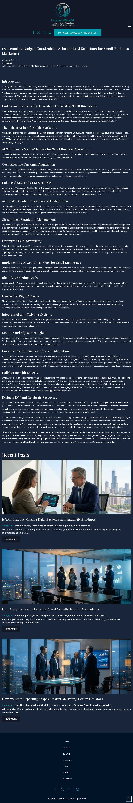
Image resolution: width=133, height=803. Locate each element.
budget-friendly (48, 66)
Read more (11, 539)
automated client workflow (90, 615)
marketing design (102, 705)
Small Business (82, 66)
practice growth (63, 525)
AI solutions (36, 66)
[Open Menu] (129, 25)
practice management (63, 615)
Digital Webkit (80, 799)
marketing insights (41, 705)
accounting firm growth (27, 615)
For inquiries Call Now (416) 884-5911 (77, 33)
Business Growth (83, 705)
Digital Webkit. (59, 799)
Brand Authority (23, 525)
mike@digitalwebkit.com (98, 442)
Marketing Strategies (65, 66)
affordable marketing (21, 66)
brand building (22, 705)
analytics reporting (62, 705)
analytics (45, 615)
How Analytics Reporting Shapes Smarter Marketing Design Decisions (52, 699)
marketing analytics (43, 525)
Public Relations (82, 525)
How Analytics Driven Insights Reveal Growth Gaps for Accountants (50, 609)
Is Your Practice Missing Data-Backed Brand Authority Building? (48, 519)
